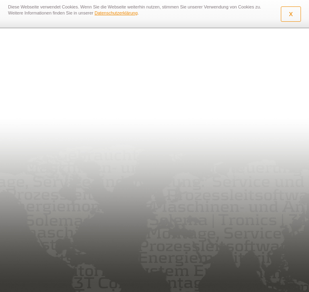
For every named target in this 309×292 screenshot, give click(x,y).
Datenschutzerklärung (116, 12)
